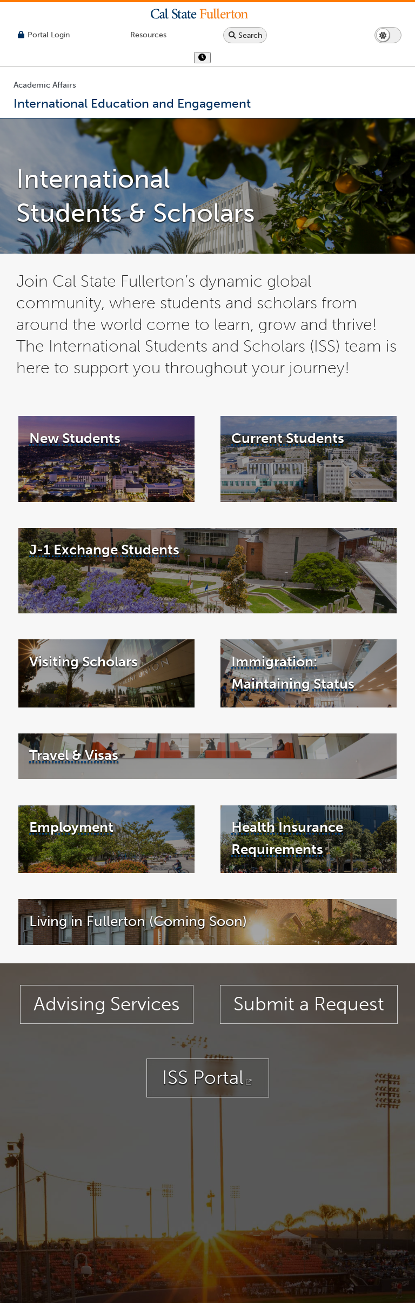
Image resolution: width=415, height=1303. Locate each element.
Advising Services (107, 1027)
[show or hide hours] (202, 57)
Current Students (287, 461)
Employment (71, 850)
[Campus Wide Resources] (148, 35)
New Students (75, 461)
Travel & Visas (73, 778)
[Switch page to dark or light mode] (387, 35)
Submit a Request (308, 1027)
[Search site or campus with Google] (245, 35)
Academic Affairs (45, 85)
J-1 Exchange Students (104, 572)
